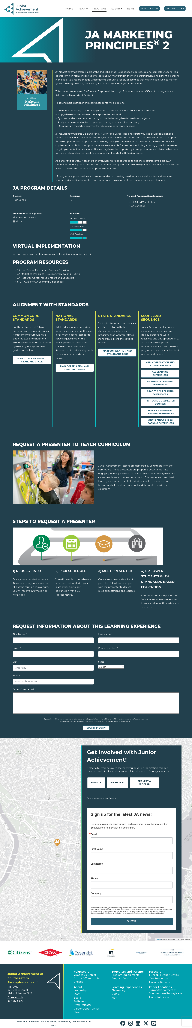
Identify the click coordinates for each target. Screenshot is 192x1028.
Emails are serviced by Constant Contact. (149, 913)
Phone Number (108, 648)
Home (69, 8)
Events (116, 8)
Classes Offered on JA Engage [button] (87, 980)
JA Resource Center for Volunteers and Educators (45, 277)
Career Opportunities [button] (86, 1008)
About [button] (78, 987)
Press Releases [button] (82, 1005)
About (82, 8)
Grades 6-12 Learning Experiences (160, 393)
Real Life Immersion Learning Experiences (160, 412)
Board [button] (77, 997)
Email (17, 648)
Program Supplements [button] (125, 974)
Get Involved (175, 8)
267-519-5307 (15, 1000)
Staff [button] (77, 994)
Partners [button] (155, 971)
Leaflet (158, 939)
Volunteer (117, 782)
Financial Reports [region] (159, 982)
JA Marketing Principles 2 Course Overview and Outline (48, 273)
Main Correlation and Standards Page (31, 360)
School (17, 675)
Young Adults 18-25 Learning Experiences (160, 421)
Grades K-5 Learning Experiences (160, 383)
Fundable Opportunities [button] (163, 974)
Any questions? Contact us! (102, 798)
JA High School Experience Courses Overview (43, 270)
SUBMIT (131, 921)
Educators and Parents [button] (127, 971)
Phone (94, 878)
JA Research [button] (81, 1001)
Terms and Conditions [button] (27, 1021)
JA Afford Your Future (143, 202)
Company (96, 893)
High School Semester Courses (160, 402)
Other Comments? (23, 689)
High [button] (114, 997)
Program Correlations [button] (124, 978)
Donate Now (149, 8)
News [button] (77, 1012)
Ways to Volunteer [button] (85, 974)
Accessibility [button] (64, 1021)
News (131, 8)
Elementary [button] (118, 990)
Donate (96, 782)
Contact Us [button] (15, 997)
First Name (20, 634)
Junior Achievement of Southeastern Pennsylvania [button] (165, 992)
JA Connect (138, 205)
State (101, 661)
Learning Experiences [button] (126, 987)
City (15, 661)
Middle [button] (115, 994)
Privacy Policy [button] (48, 1021)
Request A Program (144, 783)
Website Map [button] (80, 1021)
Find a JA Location (160, 997)
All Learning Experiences (160, 373)
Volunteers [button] (81, 971)
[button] (87, 8)
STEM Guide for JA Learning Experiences (40, 281)
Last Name (105, 634)
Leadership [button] (80, 990)
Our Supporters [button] (158, 978)
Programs (99, 8)
